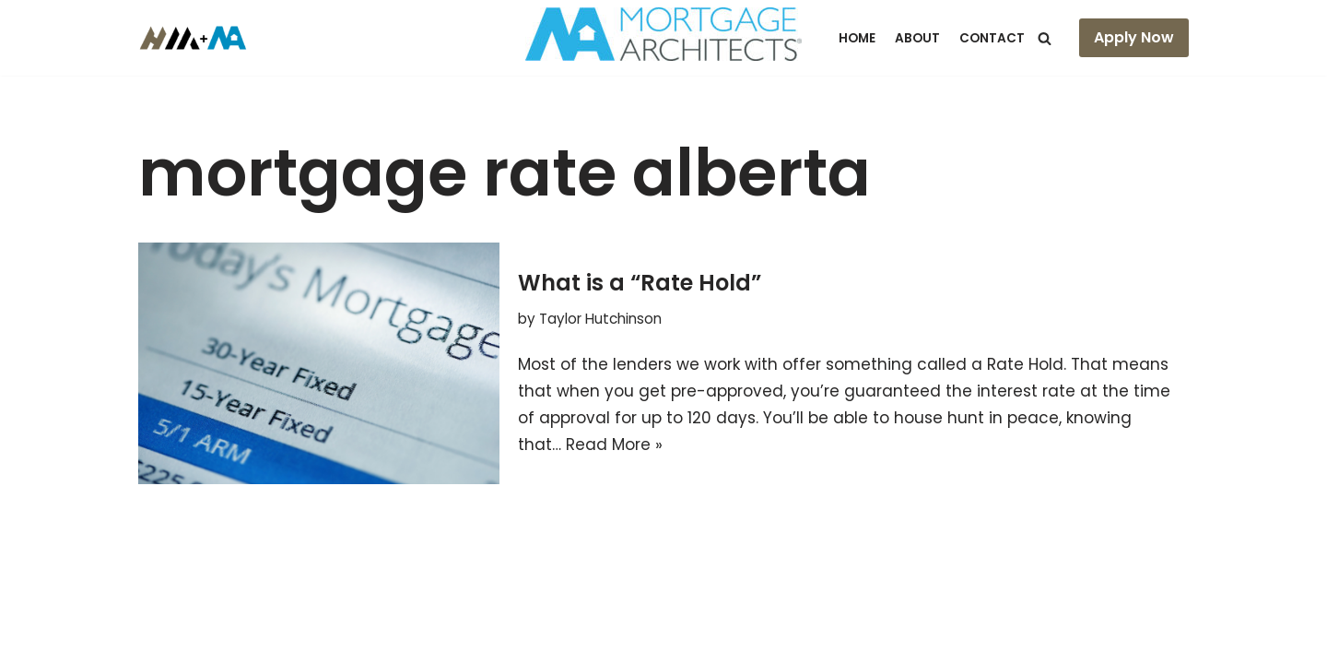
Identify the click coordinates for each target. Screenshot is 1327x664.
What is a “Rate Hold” (639, 282)
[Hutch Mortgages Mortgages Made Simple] (198, 38)
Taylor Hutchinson (600, 318)
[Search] (1044, 38)
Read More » (614, 444)
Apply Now (1134, 37)
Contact (992, 38)
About (917, 38)
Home (857, 38)
